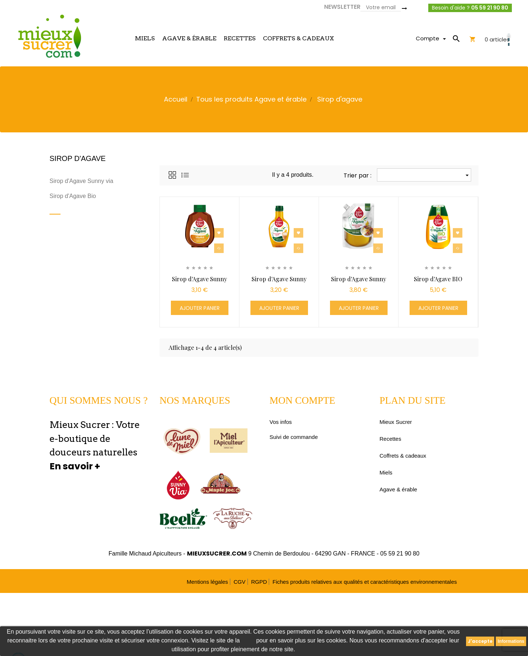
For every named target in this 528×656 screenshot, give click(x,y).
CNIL (247, 640)
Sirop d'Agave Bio (73, 196)
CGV (240, 582)
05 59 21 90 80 (489, 7)
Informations (511, 641)
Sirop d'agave (78, 158)
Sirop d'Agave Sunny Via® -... (199, 282)
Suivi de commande (294, 437)
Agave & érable (398, 489)
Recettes (390, 439)
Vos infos (281, 422)
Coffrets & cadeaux (403, 455)
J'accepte (480, 641)
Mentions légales (207, 582)
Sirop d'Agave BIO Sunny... (438, 282)
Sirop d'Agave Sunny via (81, 181)
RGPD (259, 582)
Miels (386, 472)
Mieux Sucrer (396, 422)
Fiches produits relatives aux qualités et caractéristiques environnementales (364, 582)
